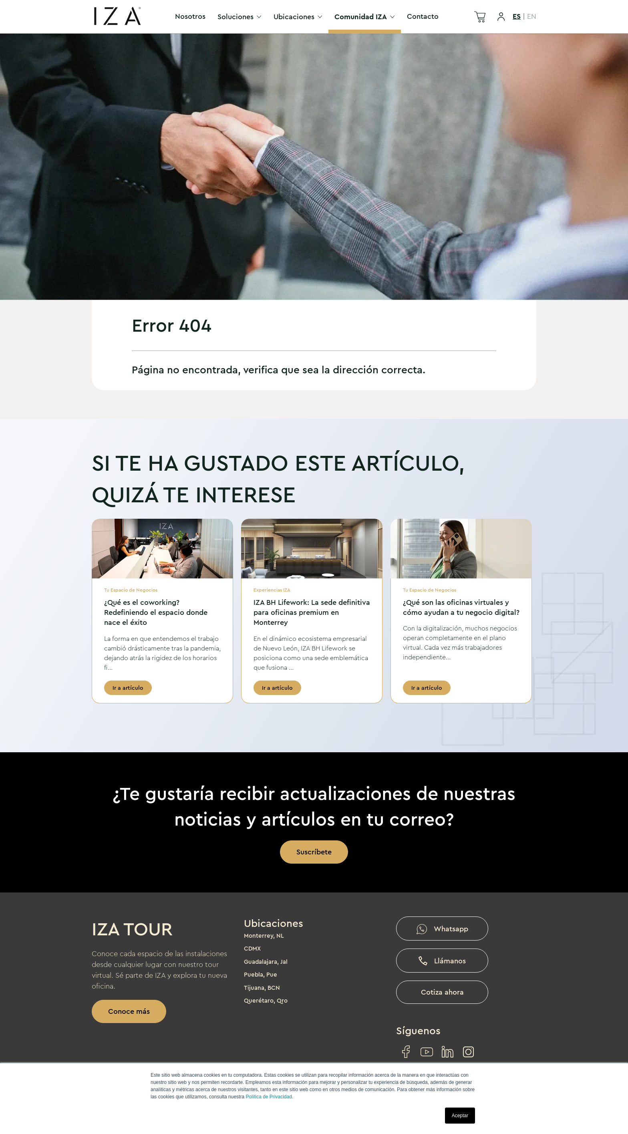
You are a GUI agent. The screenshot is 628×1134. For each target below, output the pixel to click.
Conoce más (129, 1011)
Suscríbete (314, 852)
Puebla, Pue (260, 974)
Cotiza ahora (442, 992)
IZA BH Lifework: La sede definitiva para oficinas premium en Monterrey (312, 612)
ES (517, 16)
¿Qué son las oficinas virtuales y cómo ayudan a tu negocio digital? (461, 607)
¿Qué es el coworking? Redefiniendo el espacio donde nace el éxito (155, 612)
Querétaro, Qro (266, 1000)
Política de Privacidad (269, 1097)
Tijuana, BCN (262, 987)
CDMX (252, 948)
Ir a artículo (128, 688)
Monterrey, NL (264, 935)
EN (531, 16)
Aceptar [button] (460, 1115)
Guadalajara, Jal (266, 961)
